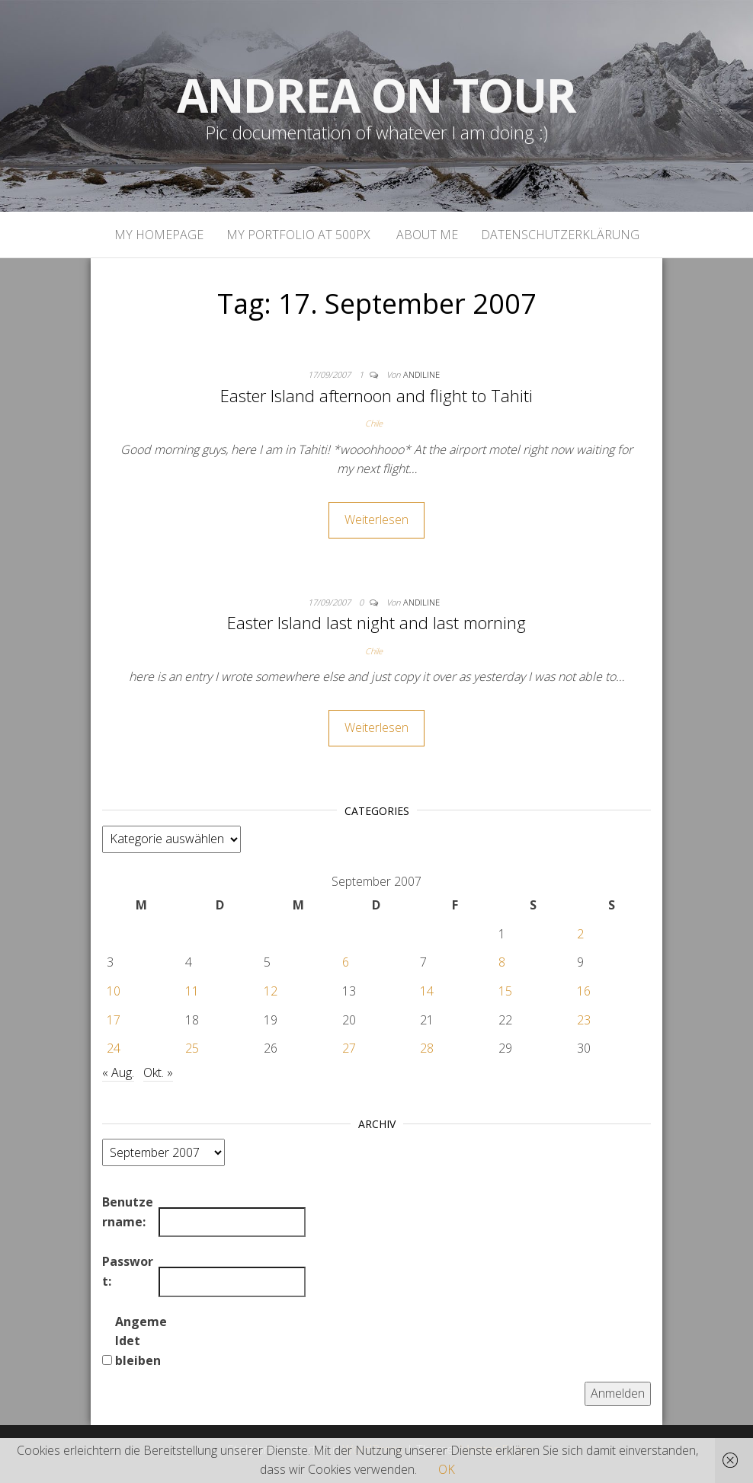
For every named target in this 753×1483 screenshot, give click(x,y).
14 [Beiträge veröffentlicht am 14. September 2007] (427, 991)
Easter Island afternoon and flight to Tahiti (376, 395)
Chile (374, 423)
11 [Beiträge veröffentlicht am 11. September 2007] (192, 991)
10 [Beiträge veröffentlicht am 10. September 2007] (113, 991)
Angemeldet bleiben (141, 1341)
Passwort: (127, 1271)
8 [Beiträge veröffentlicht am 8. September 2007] (501, 962)
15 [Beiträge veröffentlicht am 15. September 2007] (505, 991)
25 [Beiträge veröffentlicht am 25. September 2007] (192, 1048)
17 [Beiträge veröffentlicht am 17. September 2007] (113, 1020)
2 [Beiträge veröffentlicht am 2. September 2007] (580, 933)
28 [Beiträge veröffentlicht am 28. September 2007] (427, 1048)
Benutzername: (127, 1212)
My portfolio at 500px (298, 234)
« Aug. (118, 1072)
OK (446, 1469)
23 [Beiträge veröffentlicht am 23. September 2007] (584, 1020)
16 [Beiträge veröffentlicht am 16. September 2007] (584, 991)
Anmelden (618, 1393)
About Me (425, 234)
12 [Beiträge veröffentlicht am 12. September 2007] (270, 991)
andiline (421, 374)
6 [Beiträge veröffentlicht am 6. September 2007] (345, 962)
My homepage (158, 234)
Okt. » (158, 1072)
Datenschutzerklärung (560, 234)
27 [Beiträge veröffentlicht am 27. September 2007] (349, 1048)
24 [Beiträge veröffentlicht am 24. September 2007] (113, 1048)
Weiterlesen (376, 519)
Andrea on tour (376, 95)
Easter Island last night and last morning (376, 622)
